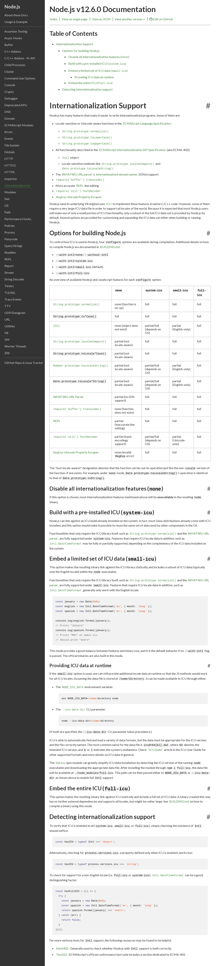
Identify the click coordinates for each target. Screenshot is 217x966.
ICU (108, 204)
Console (9, 85)
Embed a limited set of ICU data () (98, 71)
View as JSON (101, 19)
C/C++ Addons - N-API (19, 58)
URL (7, 319)
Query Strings (13, 245)
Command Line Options (19, 78)
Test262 (61, 954)
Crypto (9, 91)
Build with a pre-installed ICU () (97, 63)
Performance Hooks (17, 219)
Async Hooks (13, 38)
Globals (9, 152)
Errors (8, 132)
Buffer (8, 45)
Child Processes (14, 65)
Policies (9, 225)
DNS (7, 112)
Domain (9, 118)
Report (9, 266)
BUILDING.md (110, 247)
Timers (9, 286)
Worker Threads (15, 346)
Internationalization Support (74, 44)
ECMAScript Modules (19, 125)
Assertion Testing (15, 31)
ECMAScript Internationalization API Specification (132, 150)
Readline (10, 252)
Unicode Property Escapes (79, 197)
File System (11, 145)
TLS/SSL (9, 292)
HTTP (8, 158)
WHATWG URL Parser (68, 396)
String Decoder (14, 279)
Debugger (11, 98)
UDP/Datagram (14, 312)
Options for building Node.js (81, 50)
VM (7, 339)
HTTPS (9, 172)
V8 (6, 333)
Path (7, 212)
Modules (10, 192)
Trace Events (12, 299)
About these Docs (16, 15)
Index (53, 19)
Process (9, 232)
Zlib (7, 353)
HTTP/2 (10, 165)
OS (6, 205)
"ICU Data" (155, 749)
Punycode (10, 239)
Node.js (12, 6)
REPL (7, 259)
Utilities (9, 326)
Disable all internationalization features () (98, 57)
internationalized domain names (117, 174)
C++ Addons (12, 51)
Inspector (10, 178)
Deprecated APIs (15, 105)
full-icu (60, 762)
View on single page (75, 19)
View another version (130, 19)
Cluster (9, 71)
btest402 (62, 948)
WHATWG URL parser (77, 174)
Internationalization (17, 185)
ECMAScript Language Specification (147, 123)
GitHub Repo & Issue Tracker (23, 362)
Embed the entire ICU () (90, 83)
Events (8, 138)
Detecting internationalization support (87, 89)
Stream (9, 272)
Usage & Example (15, 22)
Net (7, 199)
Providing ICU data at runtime (94, 77)
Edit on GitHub (161, 19)
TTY (7, 306)
